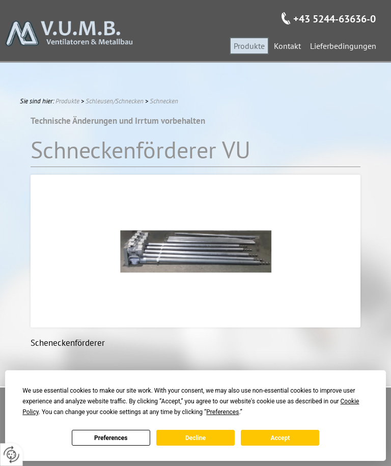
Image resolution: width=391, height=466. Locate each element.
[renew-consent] (11, 454)
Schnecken (164, 101)
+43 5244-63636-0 (334, 18)
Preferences (111, 438)
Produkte (67, 101)
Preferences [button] (222, 412)
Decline (195, 438)
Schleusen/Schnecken (115, 101)
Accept (280, 438)
